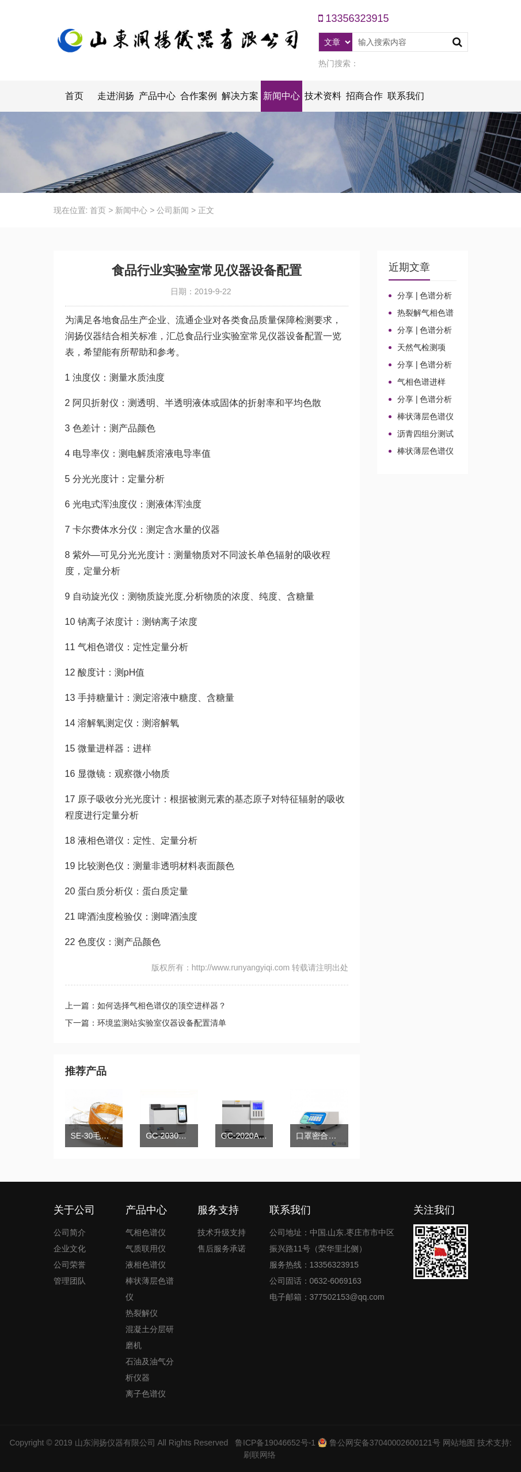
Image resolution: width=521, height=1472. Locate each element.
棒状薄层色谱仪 (150, 1289)
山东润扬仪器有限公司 (115, 1442)
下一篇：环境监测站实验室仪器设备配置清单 (145, 1022)
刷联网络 (260, 1454)
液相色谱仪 (146, 1264)
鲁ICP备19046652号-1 (275, 1442)
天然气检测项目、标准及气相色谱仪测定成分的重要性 (421, 348)
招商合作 (364, 96)
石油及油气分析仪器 (150, 1369)
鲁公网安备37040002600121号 (383, 1442)
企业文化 (70, 1248)
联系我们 (405, 96)
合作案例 (198, 96)
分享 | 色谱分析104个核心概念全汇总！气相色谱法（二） (421, 365)
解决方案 (240, 96)
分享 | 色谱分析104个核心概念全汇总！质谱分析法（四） (421, 296)
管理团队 (70, 1280)
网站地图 (459, 1442)
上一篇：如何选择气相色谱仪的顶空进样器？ (145, 1005)
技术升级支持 (221, 1232)
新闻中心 (281, 96)
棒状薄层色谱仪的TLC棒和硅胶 (421, 417)
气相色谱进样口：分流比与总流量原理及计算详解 (421, 382)
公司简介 (70, 1232)
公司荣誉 (70, 1264)
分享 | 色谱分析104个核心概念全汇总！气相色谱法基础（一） (421, 399)
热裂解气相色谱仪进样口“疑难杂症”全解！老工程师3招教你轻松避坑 (422, 313)
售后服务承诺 (221, 1248)
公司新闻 (173, 210)
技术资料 (323, 96)
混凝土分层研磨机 (150, 1337)
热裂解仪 (142, 1313)
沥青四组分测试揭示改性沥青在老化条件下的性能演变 (421, 434)
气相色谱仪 (146, 1232)
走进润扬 (115, 96)
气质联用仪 (146, 1248)
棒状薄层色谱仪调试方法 (421, 451)
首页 (74, 96)
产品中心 (157, 96)
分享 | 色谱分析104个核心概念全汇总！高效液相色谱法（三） (421, 330)
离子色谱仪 (146, 1393)
